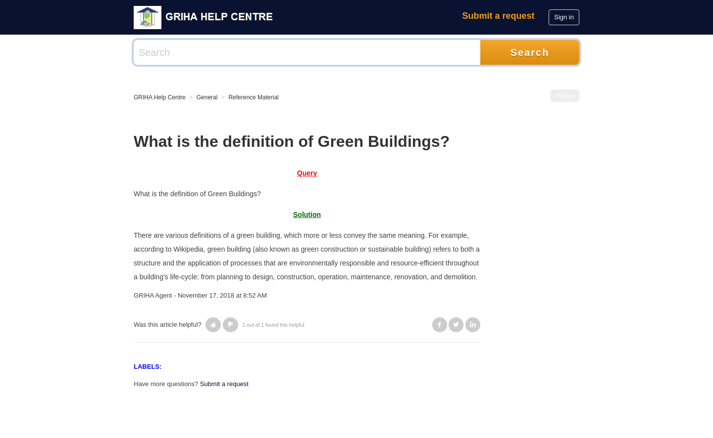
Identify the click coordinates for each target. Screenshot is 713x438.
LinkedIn (472, 324)
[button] (213, 324)
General (207, 97)
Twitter (456, 324)
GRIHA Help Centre (160, 97)
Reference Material (253, 97)
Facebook (439, 324)
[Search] (307, 52)
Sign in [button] (564, 17)
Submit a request (498, 16)
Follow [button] (565, 95)
